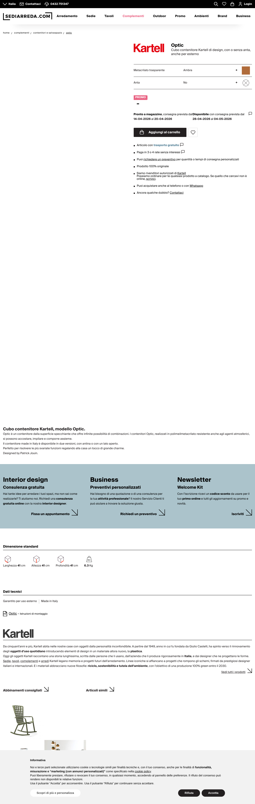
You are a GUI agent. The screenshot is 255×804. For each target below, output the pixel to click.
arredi (45, 661)
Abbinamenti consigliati (22, 690)
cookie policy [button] (143, 771)
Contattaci (177, 192)
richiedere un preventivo (159, 159)
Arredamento (67, 16)
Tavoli (109, 16)
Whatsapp (196, 185)
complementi (29, 661)
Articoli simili (97, 690)
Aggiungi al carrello (160, 132)
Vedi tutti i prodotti (233, 672)
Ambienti (201, 16)
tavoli (15, 661)
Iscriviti (238, 514)
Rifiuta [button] (189, 792)
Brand (222, 16)
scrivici (150, 179)
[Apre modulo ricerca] (216, 4)
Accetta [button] (213, 792)
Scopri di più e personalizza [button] (55, 792)
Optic (13, 613)
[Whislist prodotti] (224, 4)
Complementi (133, 16)
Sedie (91, 16)
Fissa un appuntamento (50, 514)
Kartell (181, 173)
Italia (12, 4)
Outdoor (159, 16)
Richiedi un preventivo (138, 514)
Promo (180, 16)
